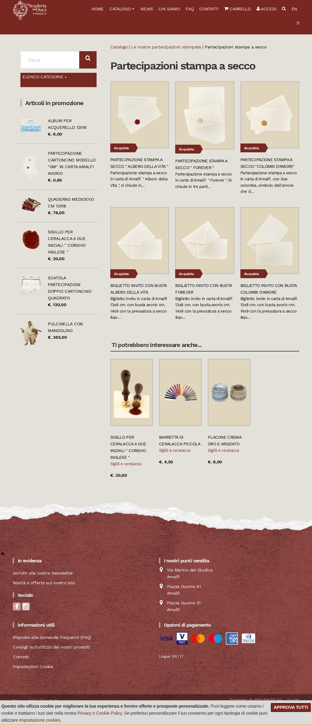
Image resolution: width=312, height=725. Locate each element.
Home (97, 8)
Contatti (208, 8)
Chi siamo (169, 8)
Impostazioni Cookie (33, 666)
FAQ (189, 8)
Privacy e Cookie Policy (99, 713)
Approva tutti (291, 707)
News (146, 8)
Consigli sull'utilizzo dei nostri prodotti (51, 647)
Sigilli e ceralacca (125, 464)
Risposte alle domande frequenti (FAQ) (52, 637)
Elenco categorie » (45, 76)
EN (294, 8)
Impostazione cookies (39, 720)
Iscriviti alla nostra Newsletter (43, 573)
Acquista (121, 148)
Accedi (266, 8)
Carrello (237, 8)
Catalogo (120, 8)
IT (298, 23)
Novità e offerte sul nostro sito (44, 582)
